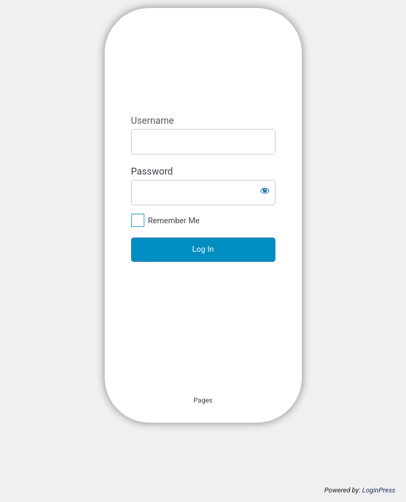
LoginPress (378, 490)
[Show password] (264, 190)
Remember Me (174, 220)
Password (152, 171)
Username (152, 120)
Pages (203, 400)
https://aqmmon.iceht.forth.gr (220, 61)
